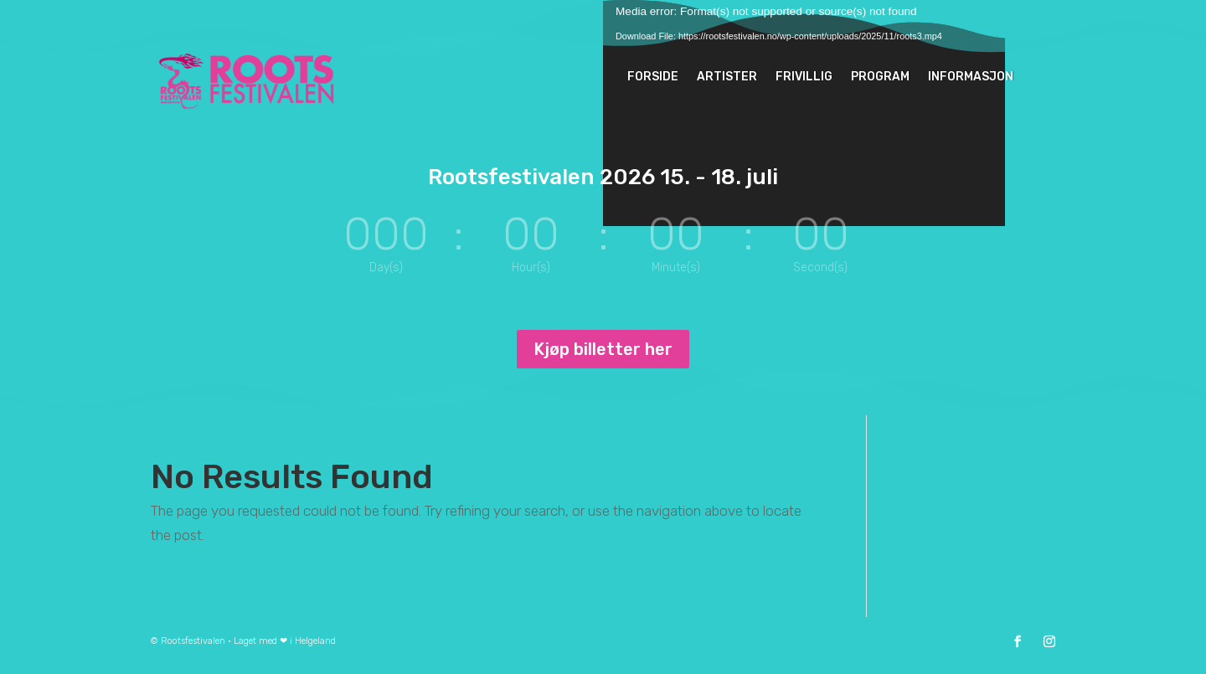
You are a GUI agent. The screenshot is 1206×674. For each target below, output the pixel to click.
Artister (727, 76)
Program (880, 76)
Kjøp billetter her (603, 349)
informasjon (970, 76)
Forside (652, 76)
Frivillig (804, 76)
